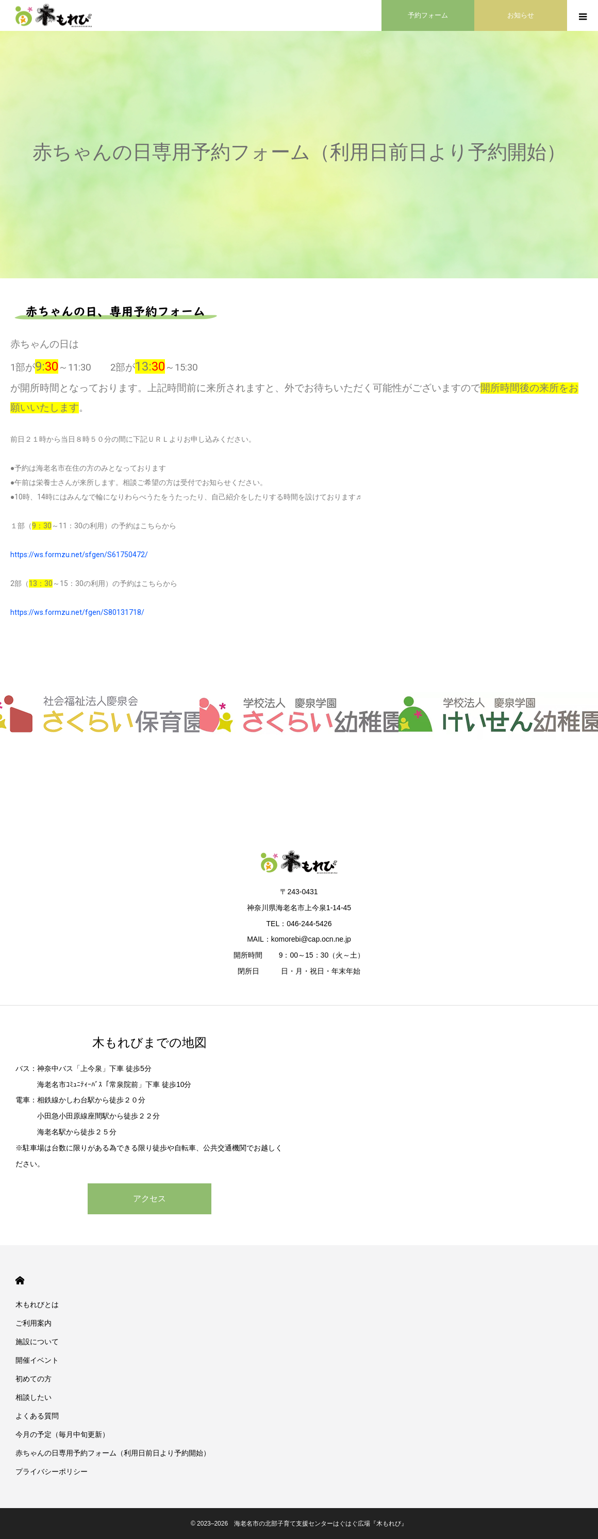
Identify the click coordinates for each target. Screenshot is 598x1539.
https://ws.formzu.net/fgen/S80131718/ (77, 612)
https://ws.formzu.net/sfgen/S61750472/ (79, 554)
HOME (19, 1280)
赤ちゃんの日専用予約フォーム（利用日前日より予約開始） (112, 1453)
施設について (37, 1341)
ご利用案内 (33, 1323)
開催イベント (37, 1360)
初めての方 (33, 1379)
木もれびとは (37, 1304)
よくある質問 (37, 1416)
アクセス (149, 1198)
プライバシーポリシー (51, 1471)
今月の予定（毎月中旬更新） (62, 1434)
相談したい (33, 1397)
